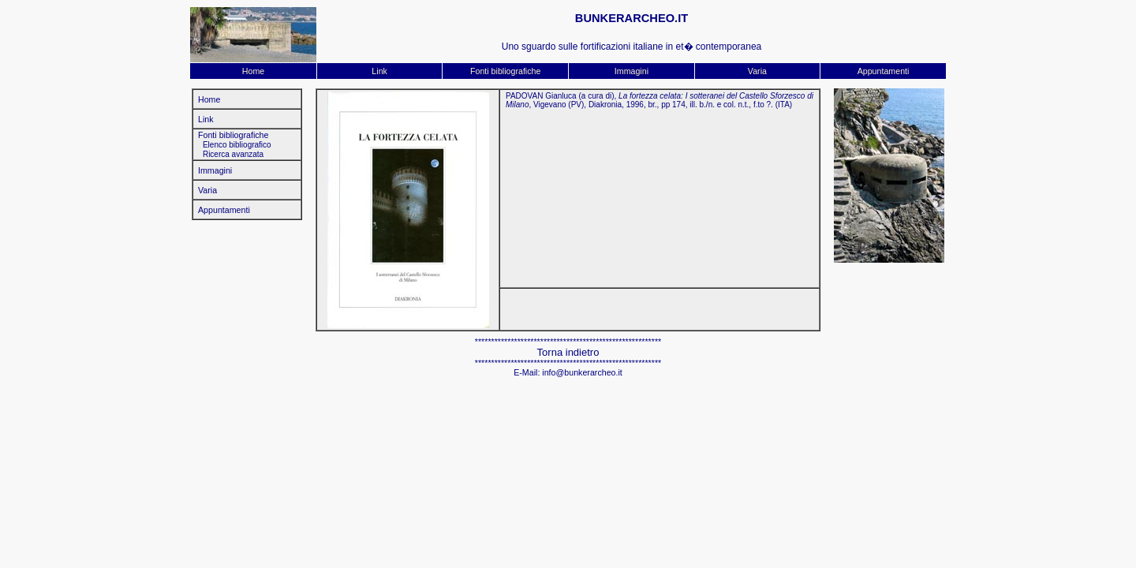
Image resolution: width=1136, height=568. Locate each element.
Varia (757, 71)
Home (253, 71)
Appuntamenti (884, 71)
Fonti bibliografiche (505, 71)
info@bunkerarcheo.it (582, 372)
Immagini (631, 71)
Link (379, 71)
